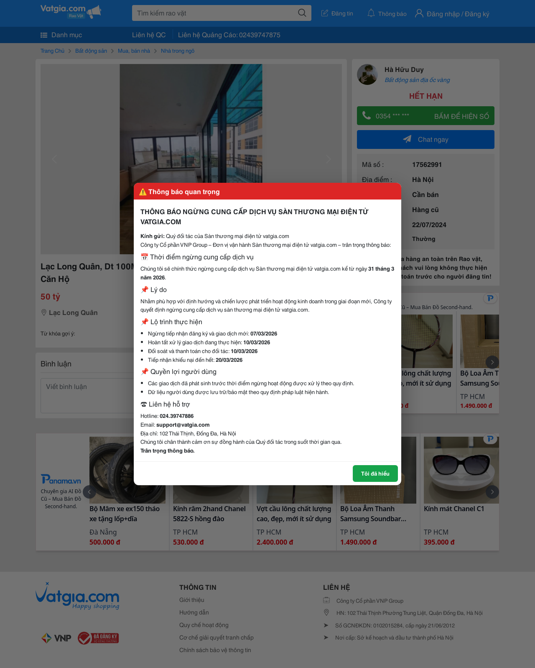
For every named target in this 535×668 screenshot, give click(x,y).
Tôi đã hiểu (375, 473)
